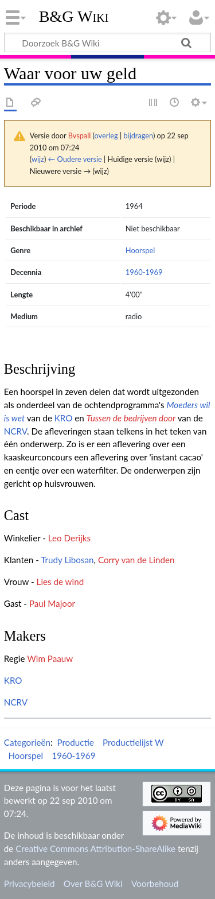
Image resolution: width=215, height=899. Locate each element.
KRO (63, 418)
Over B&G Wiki (93, 883)
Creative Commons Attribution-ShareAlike (95, 848)
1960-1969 (144, 272)
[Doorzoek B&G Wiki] (107, 42)
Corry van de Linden (136, 560)
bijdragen (138, 135)
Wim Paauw (50, 658)
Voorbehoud (154, 883)
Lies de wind (60, 581)
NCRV (15, 431)
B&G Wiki (74, 17)
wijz (38, 159)
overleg (106, 135)
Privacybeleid (29, 883)
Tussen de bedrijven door (131, 418)
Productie (75, 742)
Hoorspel (140, 250)
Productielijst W (133, 742)
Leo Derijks (69, 538)
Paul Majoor (52, 603)
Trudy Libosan (67, 560)
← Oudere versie (75, 159)
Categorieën (27, 742)
